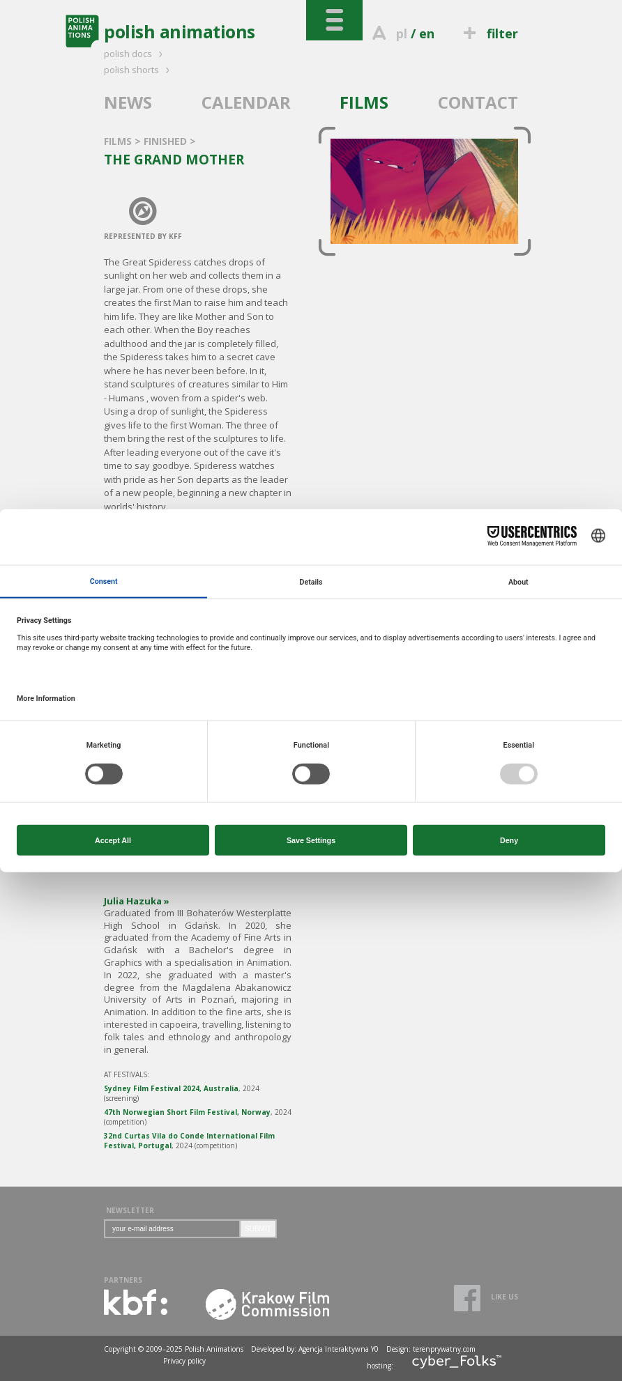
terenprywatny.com (444, 1349)
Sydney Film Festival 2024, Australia (171, 1088)
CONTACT (478, 102)
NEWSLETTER (130, 1210)
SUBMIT (258, 1229)
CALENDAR (246, 102)
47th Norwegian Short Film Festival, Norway (187, 1112)
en (426, 33)
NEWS (128, 102)
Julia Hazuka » (136, 901)
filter (489, 33)
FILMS (364, 102)
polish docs (135, 53)
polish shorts (139, 69)
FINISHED (167, 141)
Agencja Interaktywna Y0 (338, 1349)
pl (401, 33)
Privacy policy (184, 1361)
